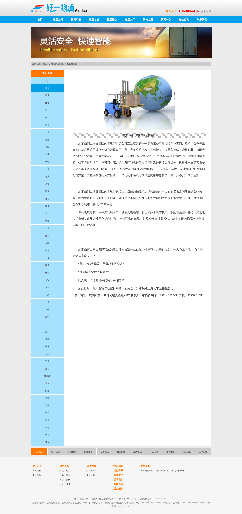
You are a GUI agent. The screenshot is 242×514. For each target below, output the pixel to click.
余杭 (47, 147)
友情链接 (145, 466)
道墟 (47, 339)
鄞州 (47, 206)
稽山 (47, 435)
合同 (68, 479)
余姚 (47, 184)
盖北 (47, 235)
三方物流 (137, 451)
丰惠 (47, 294)
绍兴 (47, 80)
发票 (61, 479)
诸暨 (47, 162)
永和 (47, 287)
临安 (47, 117)
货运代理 (154, 451)
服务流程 (90, 475)
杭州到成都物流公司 (71, 502)
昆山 (47, 125)
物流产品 (76, 19)
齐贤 (47, 368)
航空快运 (121, 451)
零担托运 (72, 451)
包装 (68, 484)
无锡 (47, 102)
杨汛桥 (47, 376)
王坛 (47, 354)
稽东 (47, 346)
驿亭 (47, 272)
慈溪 (47, 176)
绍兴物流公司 (162, 470)
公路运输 (55, 451)
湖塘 (47, 420)
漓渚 (47, 391)
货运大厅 (130, 19)
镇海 (47, 191)
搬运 (68, 475)
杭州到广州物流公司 (93, 502)
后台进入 (118, 488)
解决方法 (90, 470)
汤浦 (47, 317)
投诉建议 (118, 466)
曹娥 (47, 221)
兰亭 (47, 398)
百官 (47, 213)
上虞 (47, 169)
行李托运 (170, 451)
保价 (61, 484)
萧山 (45, 64)
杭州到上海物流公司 (114, 502)
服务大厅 (64, 466)
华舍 (47, 413)
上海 (47, 132)
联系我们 (202, 19)
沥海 (47, 331)
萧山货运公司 (177, 470)
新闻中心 (166, 19)
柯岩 (47, 427)
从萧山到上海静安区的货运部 (63, 64)
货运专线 (94, 19)
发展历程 (36, 470)
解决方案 (148, 19)
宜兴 (47, 110)
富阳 (47, 139)
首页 (39, 19)
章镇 (47, 309)
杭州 (47, 95)
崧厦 (47, 265)
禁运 (61, 470)
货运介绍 (58, 19)
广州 (47, 154)
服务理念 (36, 475)
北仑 (47, 198)
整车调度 (104, 451)
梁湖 (47, 280)
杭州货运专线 (53, 502)
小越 (47, 258)
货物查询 (184, 19)
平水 (47, 361)
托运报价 (112, 19)
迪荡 (47, 442)
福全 (47, 405)
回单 (61, 475)
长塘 (47, 243)
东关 (47, 228)
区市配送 (203, 451)
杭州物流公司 (146, 470)
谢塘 (47, 250)
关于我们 (37, 466)
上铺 (47, 324)
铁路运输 (88, 451)
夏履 (47, 383)
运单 (68, 470)
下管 (47, 302)
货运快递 (186, 451)
